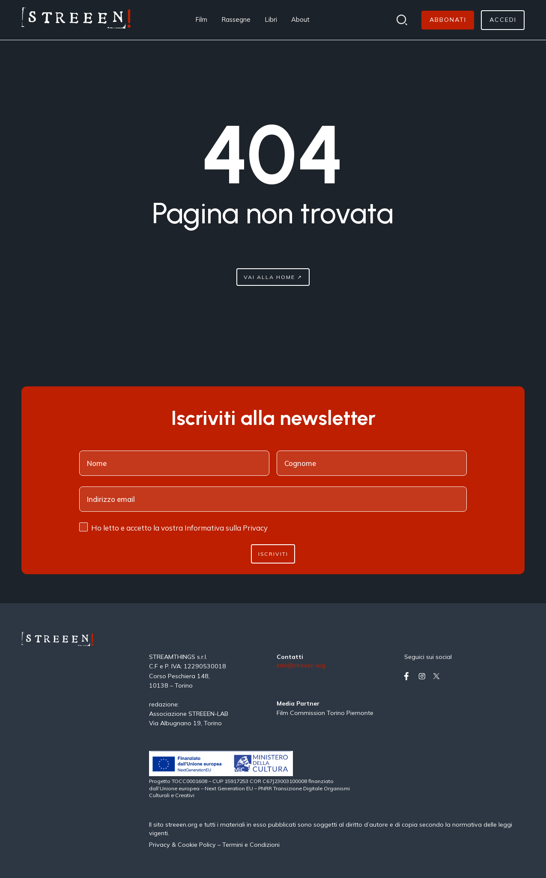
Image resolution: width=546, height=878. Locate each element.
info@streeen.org (301, 665)
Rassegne (236, 19)
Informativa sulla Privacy (226, 527)
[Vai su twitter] (438, 676)
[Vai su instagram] (423, 676)
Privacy (160, 844)
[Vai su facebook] (409, 676)
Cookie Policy (197, 844)
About (300, 19)
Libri (271, 19)
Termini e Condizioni (251, 844)
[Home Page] (76, 20)
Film (201, 19)
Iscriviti (273, 554)
